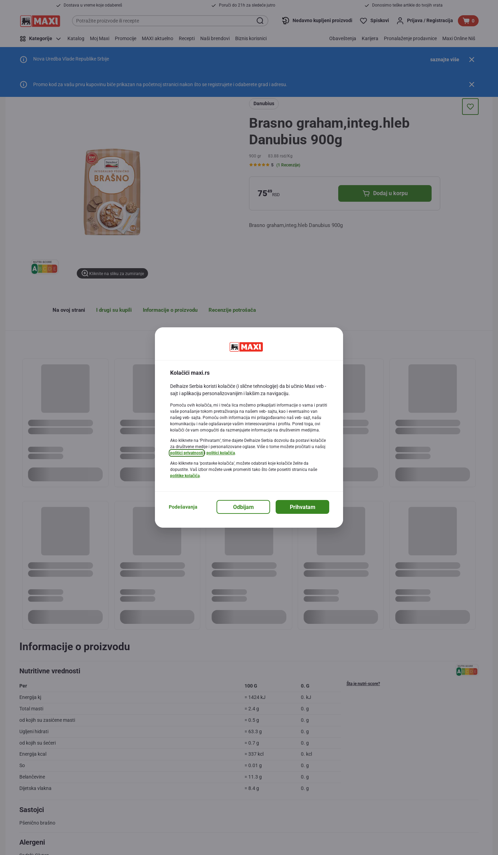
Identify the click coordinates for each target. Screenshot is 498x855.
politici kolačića (220, 453)
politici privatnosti (186, 453)
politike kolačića (185, 475)
